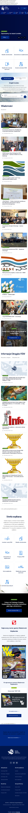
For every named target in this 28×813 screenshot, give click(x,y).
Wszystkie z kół (15, 357)
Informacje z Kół (4, 776)
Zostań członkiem (18, 776)
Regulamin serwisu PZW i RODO (18, 804)
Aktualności (3, 109)
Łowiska (16, 770)
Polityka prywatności (7, 804)
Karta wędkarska (18, 779)
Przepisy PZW (3, 792)
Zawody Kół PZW (4, 779)
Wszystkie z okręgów (5, 357)
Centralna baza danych (5, 789)
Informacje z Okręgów (5, 773)
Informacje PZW (4, 770)
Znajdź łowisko (7, 78)
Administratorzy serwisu (14, 807)
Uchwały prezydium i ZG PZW (21, 792)
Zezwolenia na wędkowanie (20, 773)
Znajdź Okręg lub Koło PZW (20, 78)
